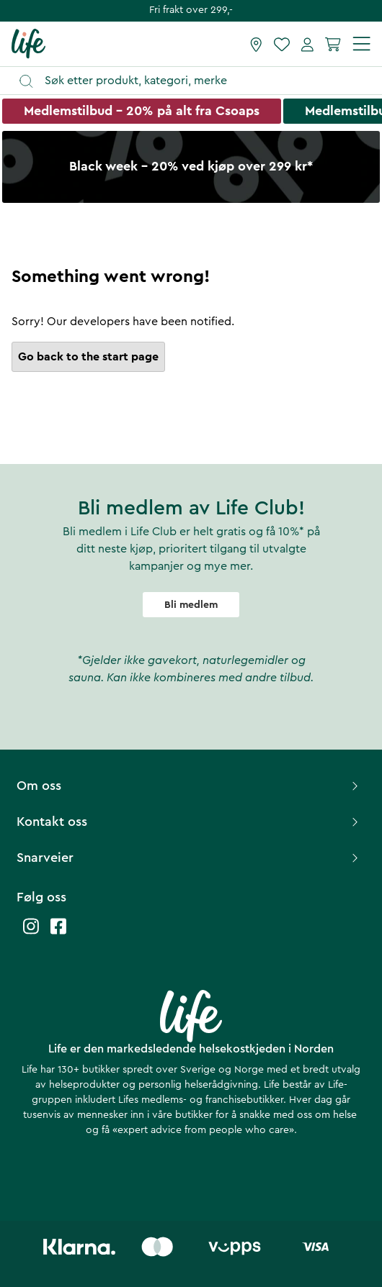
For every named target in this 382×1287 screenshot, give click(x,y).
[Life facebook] (58, 933)
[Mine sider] (307, 44)
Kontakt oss (189, 821)
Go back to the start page (88, 357)
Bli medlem (191, 605)
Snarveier (189, 857)
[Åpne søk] (198, 81)
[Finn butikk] (256, 44)
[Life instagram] (31, 933)
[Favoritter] (282, 44)
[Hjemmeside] (28, 43)
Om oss (189, 785)
